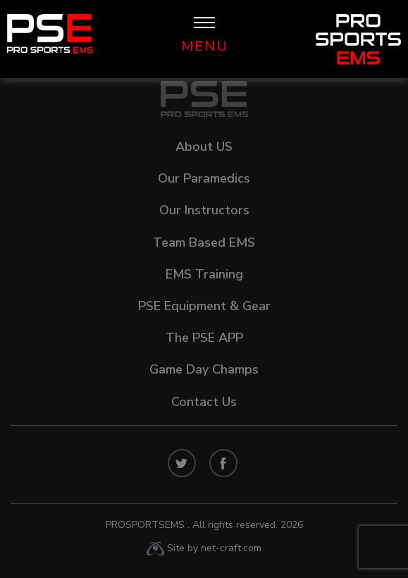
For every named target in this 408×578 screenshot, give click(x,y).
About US (204, 146)
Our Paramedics (204, 178)
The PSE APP (204, 337)
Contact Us (204, 401)
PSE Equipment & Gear (204, 305)
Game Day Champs (204, 369)
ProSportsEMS (204, 524)
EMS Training (204, 274)
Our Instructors (204, 210)
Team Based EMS (204, 242)
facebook (223, 463)
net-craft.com (231, 548)
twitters (182, 463)
